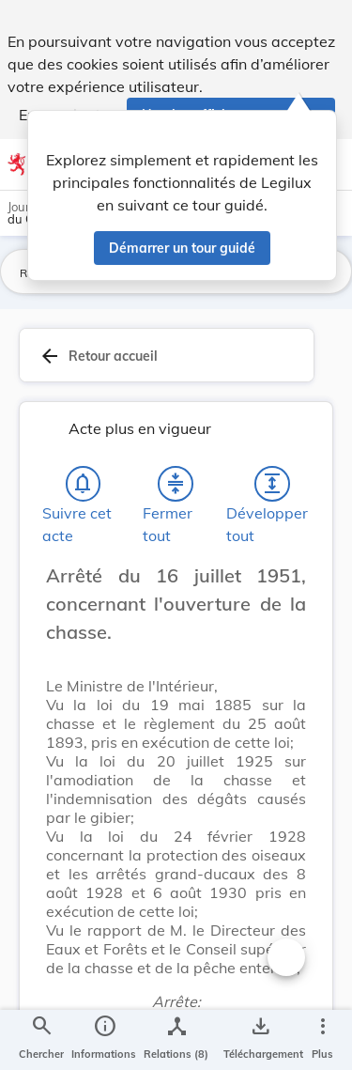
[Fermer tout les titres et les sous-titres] (175, 489)
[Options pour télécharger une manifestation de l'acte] (259, 1040)
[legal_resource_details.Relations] (176, 1040)
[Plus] (322, 1040)
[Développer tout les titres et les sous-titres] (272, 489)
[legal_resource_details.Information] (103, 1040)
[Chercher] (41, 1040)
